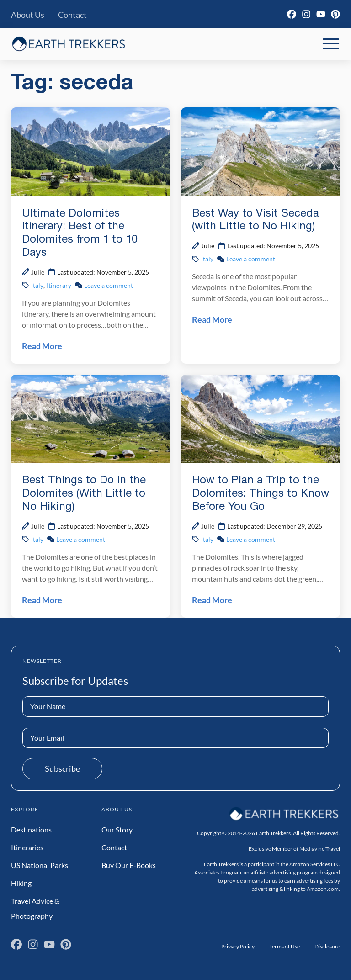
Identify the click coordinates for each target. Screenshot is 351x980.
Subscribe (62, 768)
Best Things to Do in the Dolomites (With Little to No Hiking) (84, 494)
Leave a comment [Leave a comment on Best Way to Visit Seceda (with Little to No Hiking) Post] (250, 259)
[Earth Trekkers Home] (68, 43)
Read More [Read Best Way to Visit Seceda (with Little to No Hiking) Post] (212, 319)
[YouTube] (320, 14)
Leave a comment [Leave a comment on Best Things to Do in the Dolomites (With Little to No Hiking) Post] (80, 539)
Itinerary (59, 285)
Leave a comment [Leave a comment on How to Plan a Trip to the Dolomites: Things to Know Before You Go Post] (250, 539)
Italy (37, 285)
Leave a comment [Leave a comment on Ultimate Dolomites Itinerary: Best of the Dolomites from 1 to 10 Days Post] (108, 285)
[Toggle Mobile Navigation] (331, 44)
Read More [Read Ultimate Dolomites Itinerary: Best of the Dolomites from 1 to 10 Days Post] (42, 346)
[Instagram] (306, 14)
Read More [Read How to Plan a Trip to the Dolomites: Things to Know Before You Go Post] (212, 600)
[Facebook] (291, 14)
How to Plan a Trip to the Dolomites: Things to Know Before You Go (260, 494)
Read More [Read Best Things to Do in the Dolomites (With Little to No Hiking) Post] (42, 600)
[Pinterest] (335, 14)
